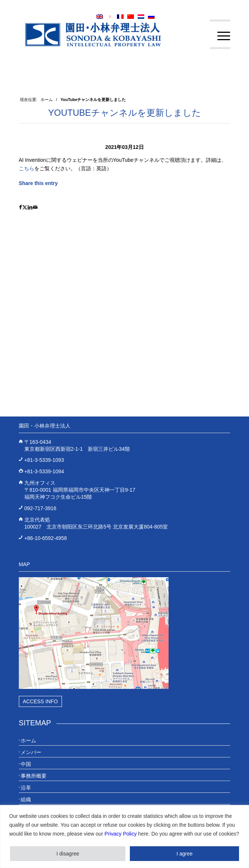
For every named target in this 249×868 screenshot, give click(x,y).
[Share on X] (24, 207)
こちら (26, 168)
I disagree (67, 854)
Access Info (40, 701)
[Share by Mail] (35, 207)
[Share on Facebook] (20, 207)
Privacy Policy (120, 834)
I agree (184, 854)
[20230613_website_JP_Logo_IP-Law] (103, 34)
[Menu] (220, 36)
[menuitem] (220, 36)
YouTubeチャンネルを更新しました (124, 113)
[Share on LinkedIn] (30, 207)
